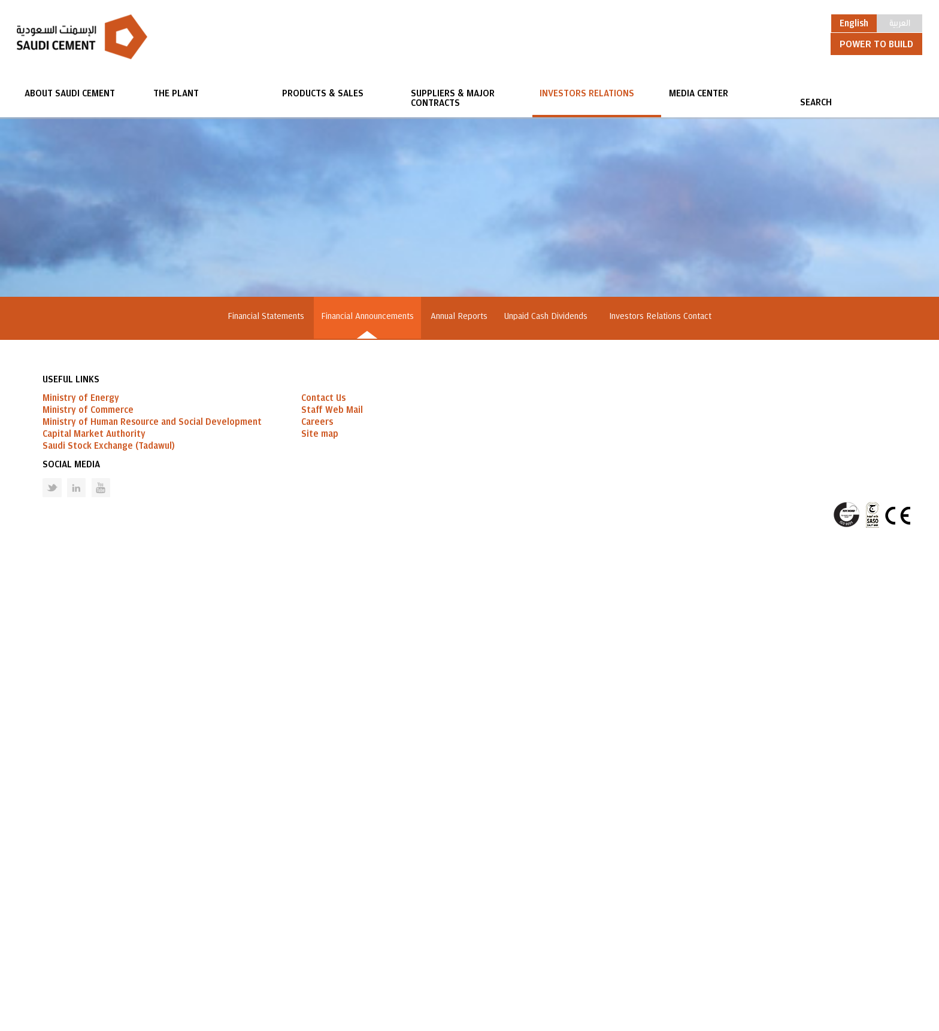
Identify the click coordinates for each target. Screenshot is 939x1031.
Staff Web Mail (332, 890)
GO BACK (223, 777)
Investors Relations (587, 93)
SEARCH (816, 102)
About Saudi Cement (70, 93)
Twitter (43, 958)
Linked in (68, 958)
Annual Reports (459, 316)
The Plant (176, 93)
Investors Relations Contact (660, 316)
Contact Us (323, 878)
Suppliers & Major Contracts (453, 98)
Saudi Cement (82, 36)
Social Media (71, 944)
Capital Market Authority (94, 914)
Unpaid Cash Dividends (548, 316)
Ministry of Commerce (88, 890)
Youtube (93, 958)
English (854, 23)
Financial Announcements (367, 316)
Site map (319, 914)
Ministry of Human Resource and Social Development (152, 902)
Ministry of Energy (81, 878)
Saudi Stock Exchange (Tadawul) (109, 925)
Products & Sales (323, 93)
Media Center (698, 93)
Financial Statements (266, 316)
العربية (899, 22)
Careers (317, 902)
